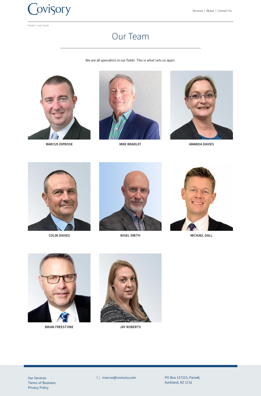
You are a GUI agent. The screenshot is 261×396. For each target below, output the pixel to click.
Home (31, 25)
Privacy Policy (38, 387)
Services (197, 10)
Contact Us (225, 10)
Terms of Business (42, 382)
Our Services (37, 378)
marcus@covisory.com (119, 377)
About (210, 10)
